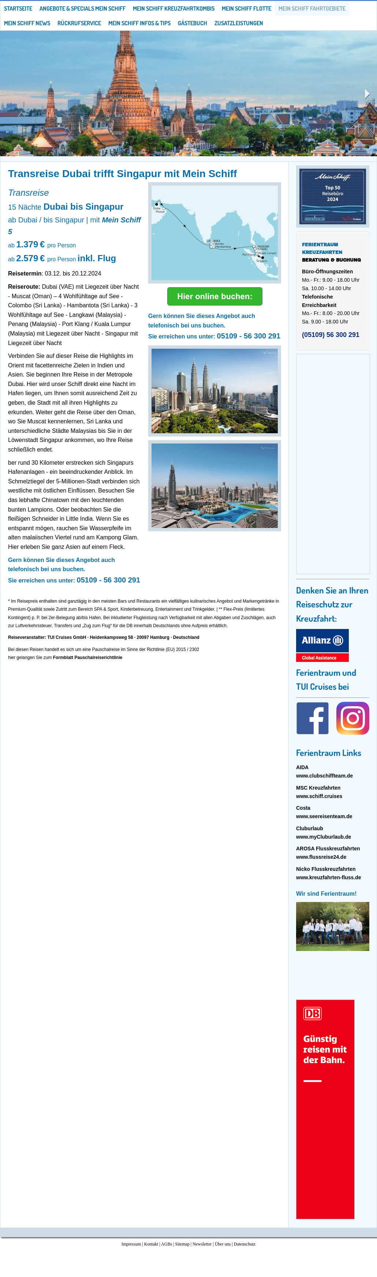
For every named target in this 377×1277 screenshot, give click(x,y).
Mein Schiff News (27, 23)
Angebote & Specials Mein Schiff (83, 8)
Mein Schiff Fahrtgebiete (312, 8)
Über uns (223, 1244)
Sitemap (182, 1244)
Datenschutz (244, 1244)
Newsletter (202, 1244)
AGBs (166, 1244)
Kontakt (151, 1244)
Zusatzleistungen (238, 23)
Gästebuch (192, 23)
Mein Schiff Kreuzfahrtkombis (173, 8)
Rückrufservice (79, 23)
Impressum (131, 1244)
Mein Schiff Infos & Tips (139, 23)
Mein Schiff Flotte (246, 8)
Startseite (18, 8)
